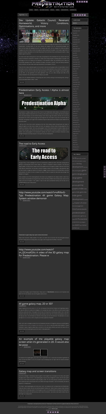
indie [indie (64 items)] (81, 188)
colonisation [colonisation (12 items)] (79, 161)
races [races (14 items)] (73, 219)
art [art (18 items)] (80, 158)
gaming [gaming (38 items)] (80, 185)
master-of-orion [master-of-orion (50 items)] (80, 203)
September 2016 (76, 51)
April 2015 (75, 75)
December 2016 (76, 48)
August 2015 (75, 68)
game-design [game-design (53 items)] (77, 174)
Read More (22, 82)
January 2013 (75, 122)
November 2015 (76, 64)
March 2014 (75, 100)
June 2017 (75, 44)
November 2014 (76, 84)
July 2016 (75, 53)
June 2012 (75, 138)
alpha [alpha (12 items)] (78, 158)
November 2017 (76, 39)
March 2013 (75, 118)
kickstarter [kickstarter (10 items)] (86, 199)
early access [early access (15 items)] (75, 170)
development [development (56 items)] (77, 167)
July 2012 (75, 135)
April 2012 (75, 142)
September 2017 (76, 42)
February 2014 (76, 102)
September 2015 (76, 66)
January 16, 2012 (26, 200)
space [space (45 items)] (77, 225)
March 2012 (75, 144)
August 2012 (75, 133)
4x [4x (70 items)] (75, 158)
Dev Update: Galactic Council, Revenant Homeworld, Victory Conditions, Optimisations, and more (44, 23)
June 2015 (75, 73)
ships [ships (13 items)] (73, 225)
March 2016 (75, 57)
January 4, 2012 (22, 373)
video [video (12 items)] (78, 228)
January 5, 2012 (22, 305)
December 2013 (76, 104)
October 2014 (76, 86)
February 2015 (76, 77)
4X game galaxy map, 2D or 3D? (36, 303)
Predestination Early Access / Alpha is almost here (44, 91)
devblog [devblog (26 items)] (79, 164)
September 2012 (76, 131)
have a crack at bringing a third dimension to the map (36, 325)
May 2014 (75, 95)
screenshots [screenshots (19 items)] (75, 222)
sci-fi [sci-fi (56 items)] (77, 219)
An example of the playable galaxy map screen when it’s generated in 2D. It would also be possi (44, 341)
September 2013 (76, 109)
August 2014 (75, 89)
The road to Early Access (32, 143)
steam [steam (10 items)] (81, 225)
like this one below (27, 317)
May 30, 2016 (21, 28)
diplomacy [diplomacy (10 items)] (85, 167)
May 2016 (75, 55)
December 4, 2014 (27, 95)
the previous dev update (25, 44)
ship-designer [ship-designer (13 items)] (82, 222)
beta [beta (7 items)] (82, 158)
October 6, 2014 (22, 145)
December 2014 (76, 82)
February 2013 (76, 120)
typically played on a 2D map (34, 308)
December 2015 (76, 62)
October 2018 (76, 35)
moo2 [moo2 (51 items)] (74, 209)
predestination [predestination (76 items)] (78, 212)
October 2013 (76, 106)
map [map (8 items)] (73, 203)
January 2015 (75, 80)
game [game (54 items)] (84, 170)
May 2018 (75, 37)
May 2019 (75, 33)
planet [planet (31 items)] (79, 209)
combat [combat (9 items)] (84, 161)
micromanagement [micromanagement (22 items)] (77, 206)
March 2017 (75, 46)
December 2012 (76, 124)
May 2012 (75, 140)
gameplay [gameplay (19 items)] (75, 185)
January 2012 (75, 149)
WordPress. (57, 410)
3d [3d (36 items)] (73, 158)
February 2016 (76, 60)
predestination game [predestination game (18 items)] (78, 216)
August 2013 (75, 111)
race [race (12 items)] (85, 216)
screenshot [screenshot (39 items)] (83, 219)
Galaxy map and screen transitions (37, 371)
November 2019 (76, 31)
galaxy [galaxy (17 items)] (80, 170)
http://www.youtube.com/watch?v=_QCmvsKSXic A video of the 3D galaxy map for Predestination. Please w (44, 252)
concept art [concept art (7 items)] (74, 163)
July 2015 (75, 71)
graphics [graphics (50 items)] (75, 188)
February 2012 (76, 147)
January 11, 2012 (26, 257)
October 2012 (76, 129)
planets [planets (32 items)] (84, 209)
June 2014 (75, 93)
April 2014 (75, 97)
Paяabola (52, 410)
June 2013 (75, 113)
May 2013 (75, 115)
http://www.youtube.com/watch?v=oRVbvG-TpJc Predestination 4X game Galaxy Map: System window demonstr (44, 195)
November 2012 (76, 126)
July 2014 (75, 91)
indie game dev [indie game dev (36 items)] (81, 192)
